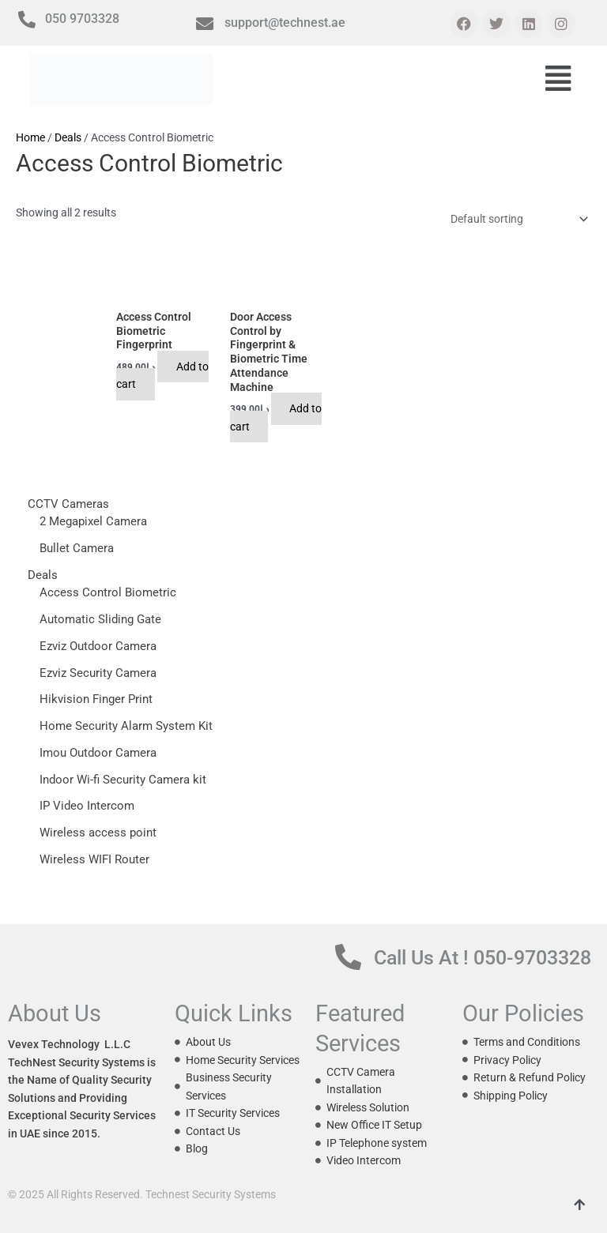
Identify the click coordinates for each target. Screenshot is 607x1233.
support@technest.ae (284, 22)
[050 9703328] (27, 19)
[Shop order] (516, 220)
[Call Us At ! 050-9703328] (348, 929)
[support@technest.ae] (204, 23)
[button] (558, 80)
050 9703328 (82, 18)
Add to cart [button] (164, 375)
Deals (68, 137)
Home (30, 137)
